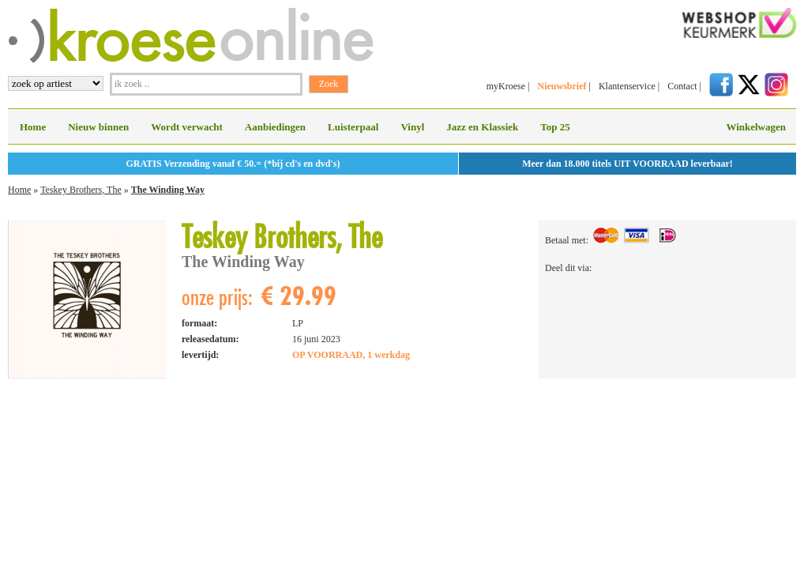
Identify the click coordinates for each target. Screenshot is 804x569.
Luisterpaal (353, 127)
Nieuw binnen (98, 127)
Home (33, 127)
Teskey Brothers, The (81, 189)
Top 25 (554, 127)
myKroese (506, 86)
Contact (682, 86)
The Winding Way (168, 189)
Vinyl (412, 127)
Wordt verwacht (187, 127)
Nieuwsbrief (561, 86)
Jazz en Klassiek (482, 127)
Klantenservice (627, 86)
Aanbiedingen (275, 127)
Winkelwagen (756, 127)
